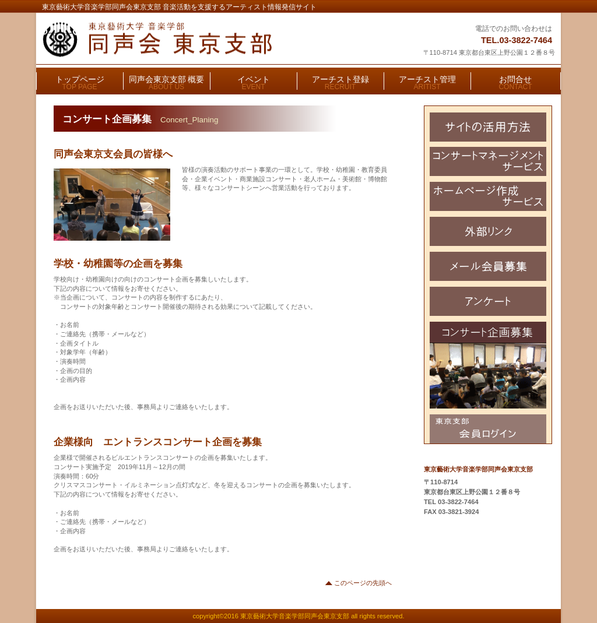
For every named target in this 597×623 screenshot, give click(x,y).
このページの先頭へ (363, 582)
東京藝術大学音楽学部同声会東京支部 (186, 40)
